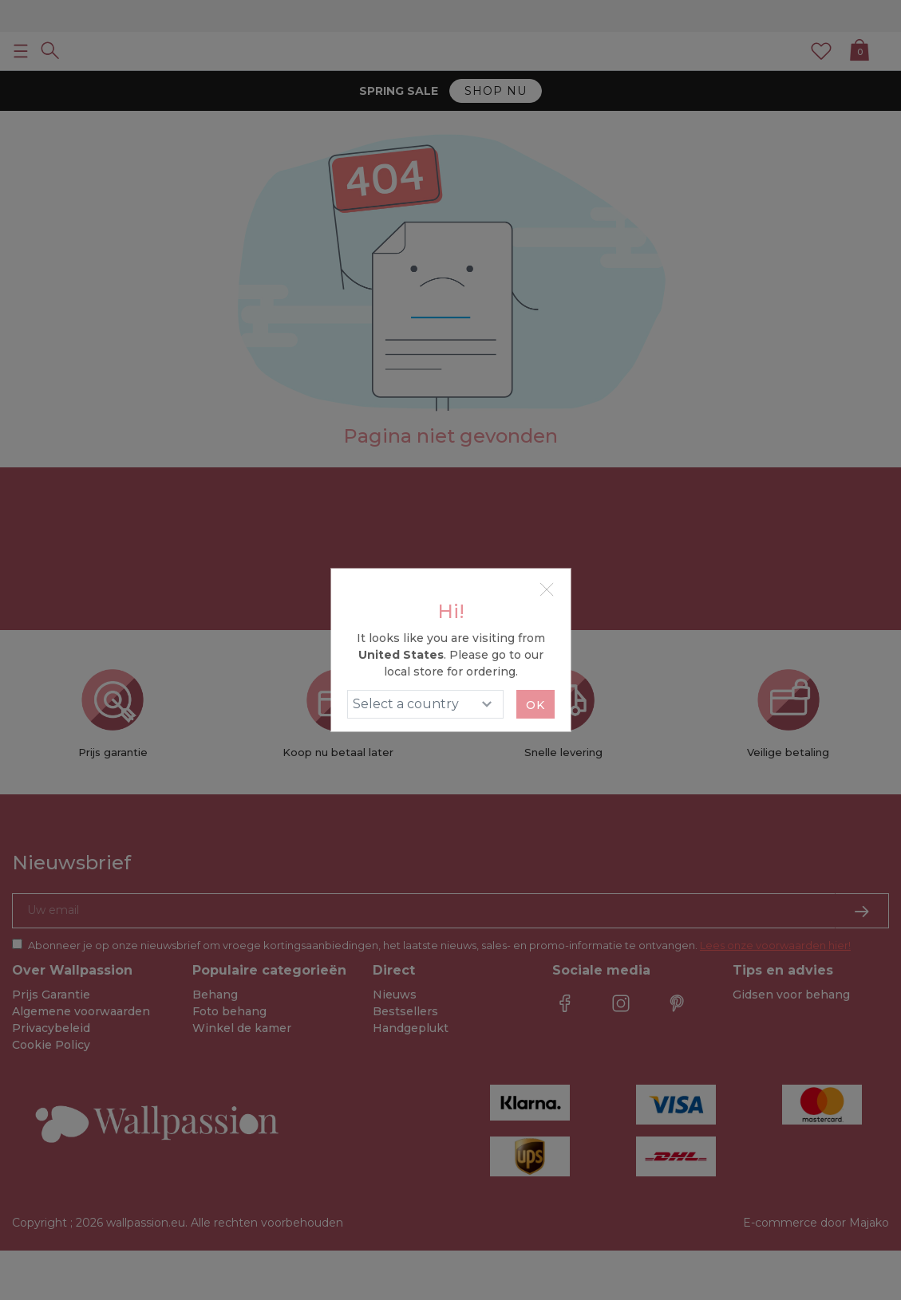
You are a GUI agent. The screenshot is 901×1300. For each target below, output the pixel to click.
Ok (535, 705)
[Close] (547, 589)
